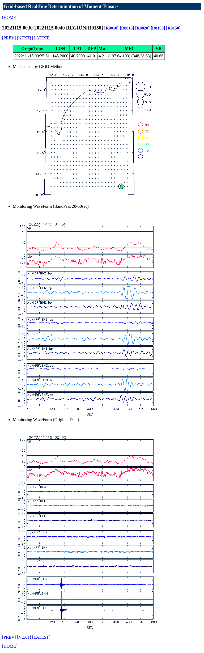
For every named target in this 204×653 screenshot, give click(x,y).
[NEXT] (24, 38)
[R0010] (111, 28)
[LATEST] (41, 38)
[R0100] (158, 28)
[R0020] (142, 28)
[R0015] (127, 28)
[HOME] (10, 17)
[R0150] (173, 28)
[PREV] (9, 38)
